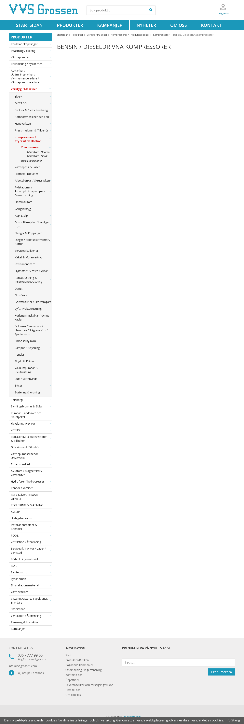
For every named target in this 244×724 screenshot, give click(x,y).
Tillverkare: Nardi (37, 156)
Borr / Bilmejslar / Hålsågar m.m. (33, 224)
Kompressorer (36, 147)
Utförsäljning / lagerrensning (83, 670)
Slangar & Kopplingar (28, 233)
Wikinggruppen (132, 716)
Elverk (33, 96)
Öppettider (72, 680)
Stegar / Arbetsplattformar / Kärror (33, 242)
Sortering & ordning (27, 392)
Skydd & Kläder (33, 361)
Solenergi (31, 400)
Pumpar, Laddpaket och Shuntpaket (31, 415)
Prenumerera (221, 672)
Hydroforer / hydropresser (31, 481)
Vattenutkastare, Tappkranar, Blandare (31, 600)
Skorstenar (31, 609)
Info (227, 720)
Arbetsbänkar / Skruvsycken (33, 180)
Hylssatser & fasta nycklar (33, 271)
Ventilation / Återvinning (31, 542)
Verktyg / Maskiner (31, 89)
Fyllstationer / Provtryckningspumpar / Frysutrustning (33, 191)
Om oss (178, 25)
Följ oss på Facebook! (27, 673)
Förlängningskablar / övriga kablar (32, 317)
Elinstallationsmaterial (31, 585)
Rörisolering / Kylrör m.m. (31, 64)
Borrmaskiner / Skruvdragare (33, 302)
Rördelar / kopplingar (31, 44)
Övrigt (18, 288)
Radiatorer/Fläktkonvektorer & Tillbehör (31, 439)
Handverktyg (33, 123)
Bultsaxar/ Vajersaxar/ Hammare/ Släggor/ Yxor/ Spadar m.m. (31, 330)
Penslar (19, 354)
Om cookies (73, 695)
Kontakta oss (21, 648)
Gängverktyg (33, 209)
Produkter (70, 25)
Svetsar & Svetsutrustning (33, 110)
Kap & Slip (33, 215)
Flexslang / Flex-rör (31, 423)
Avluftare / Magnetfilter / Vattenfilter (31, 473)
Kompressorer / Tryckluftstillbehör (33, 139)
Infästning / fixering (31, 51)
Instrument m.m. (25, 264)
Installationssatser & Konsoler (31, 527)
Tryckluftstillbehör (31, 160)
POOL (31, 535)
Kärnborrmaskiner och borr (32, 117)
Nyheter (146, 25)
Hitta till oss (72, 690)
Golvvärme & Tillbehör (31, 447)
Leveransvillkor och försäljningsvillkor (89, 685)
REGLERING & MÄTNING (31, 505)
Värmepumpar (31, 57)
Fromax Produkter (26, 174)
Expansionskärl (31, 464)
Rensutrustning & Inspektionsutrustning (33, 279)
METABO (33, 103)
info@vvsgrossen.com (23, 666)
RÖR (31, 565)
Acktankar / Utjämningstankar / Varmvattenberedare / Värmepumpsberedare (31, 76)
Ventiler (31, 430)
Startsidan (29, 25)
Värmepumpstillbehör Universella (31, 456)
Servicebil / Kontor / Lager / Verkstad (31, 550)
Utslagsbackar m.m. (23, 518)
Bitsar (33, 385)
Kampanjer (109, 25)
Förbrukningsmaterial (31, 559)
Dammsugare (33, 202)
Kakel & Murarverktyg (28, 257)
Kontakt (211, 25)
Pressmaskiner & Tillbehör (33, 130)
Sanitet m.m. (31, 572)
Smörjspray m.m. (25, 341)
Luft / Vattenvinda (26, 379)
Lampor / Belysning (33, 348)
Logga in (223, 13)
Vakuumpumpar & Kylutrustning (26, 370)
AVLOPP (31, 512)
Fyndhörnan (18, 579)
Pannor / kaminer (31, 488)
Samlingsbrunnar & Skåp (31, 406)
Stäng (235, 720)
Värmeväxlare (31, 592)
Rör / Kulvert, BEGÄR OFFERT (24, 496)
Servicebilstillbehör (26, 251)
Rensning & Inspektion (25, 622)
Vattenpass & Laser (33, 167)
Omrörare (21, 295)
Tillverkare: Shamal (38, 152)
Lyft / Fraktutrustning (28, 308)
